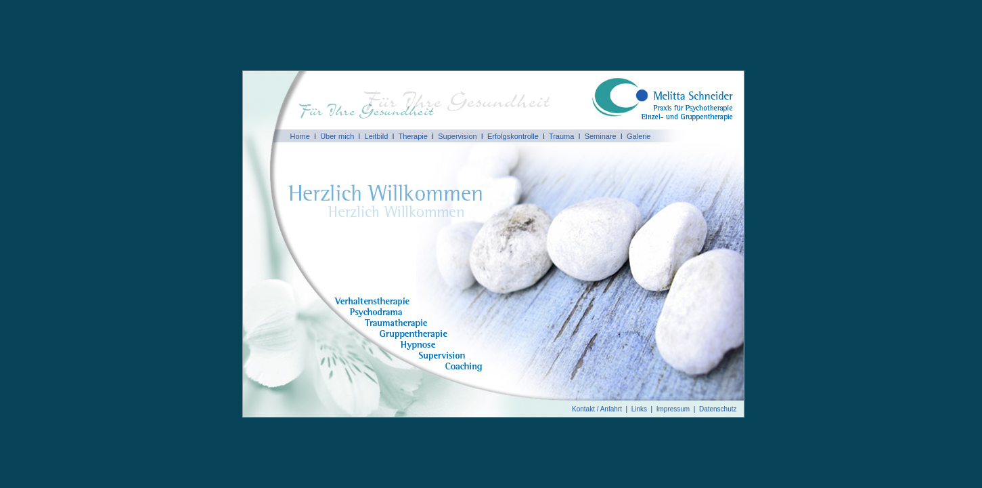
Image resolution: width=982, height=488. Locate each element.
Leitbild (376, 136)
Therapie (412, 136)
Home (300, 136)
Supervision (457, 136)
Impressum (673, 409)
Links (639, 409)
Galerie (638, 136)
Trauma (562, 136)
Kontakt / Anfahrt (597, 409)
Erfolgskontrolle (513, 136)
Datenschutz (718, 409)
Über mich (337, 136)
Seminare (601, 136)
